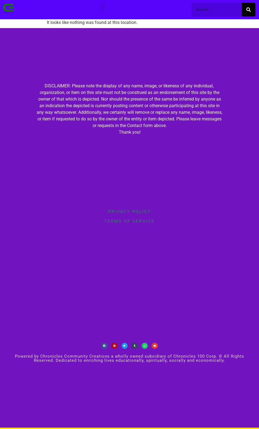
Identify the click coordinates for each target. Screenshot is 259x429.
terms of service (129, 221)
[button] (102, 7)
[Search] (248, 10)
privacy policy (129, 211)
